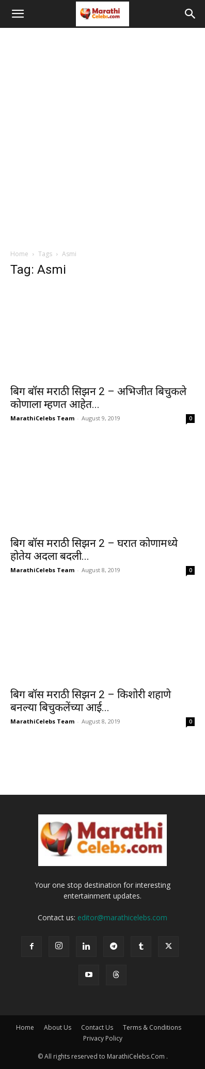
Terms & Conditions (152, 1027)
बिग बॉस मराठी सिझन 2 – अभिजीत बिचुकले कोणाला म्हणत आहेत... (98, 398)
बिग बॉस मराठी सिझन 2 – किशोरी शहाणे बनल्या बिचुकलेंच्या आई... (90, 701)
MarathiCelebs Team (42, 418)
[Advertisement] (102, 135)
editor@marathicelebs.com (122, 917)
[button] (17, 14)
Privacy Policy (102, 1038)
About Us (57, 1027)
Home (19, 253)
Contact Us (97, 1027)
